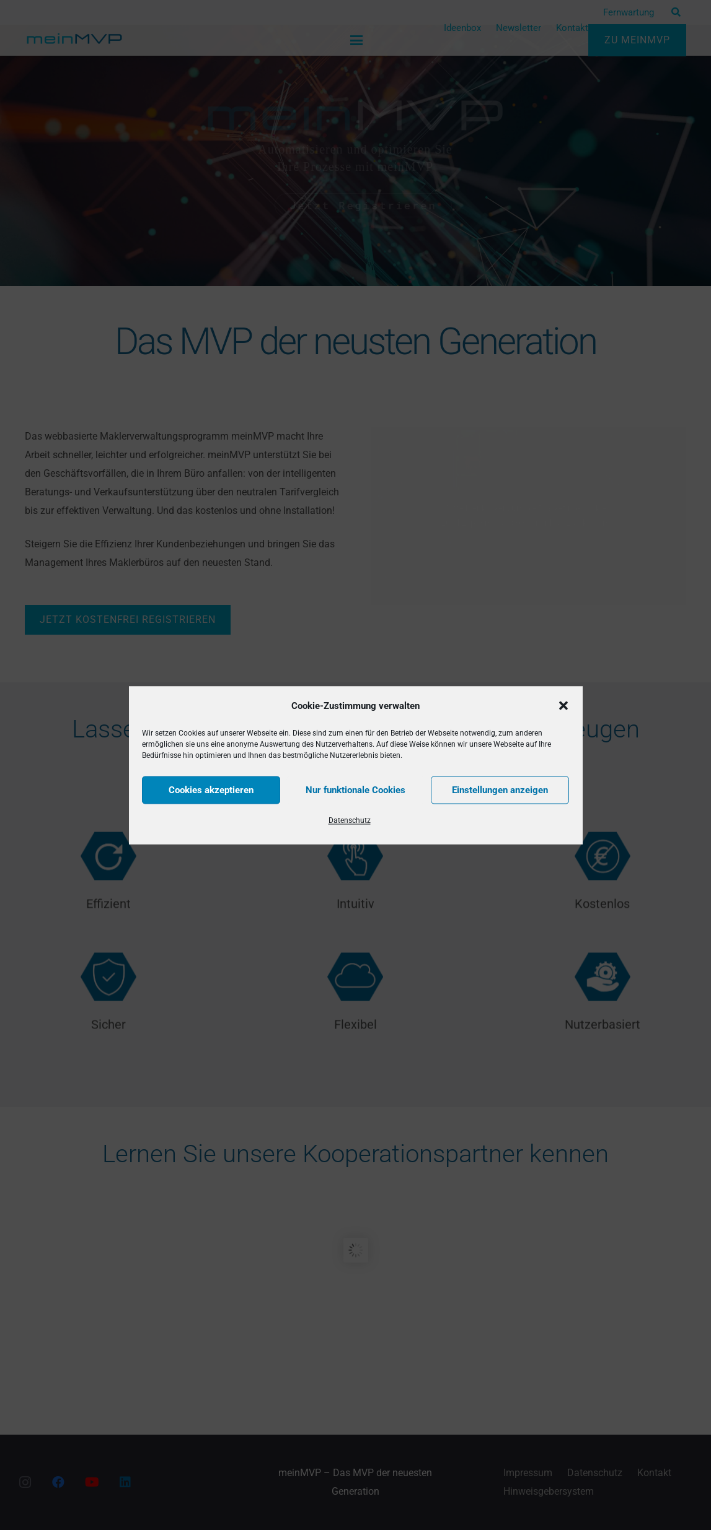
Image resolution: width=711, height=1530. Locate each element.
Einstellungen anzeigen (500, 790)
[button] (563, 705)
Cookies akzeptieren (211, 790)
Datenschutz (350, 819)
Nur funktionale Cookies (355, 790)
